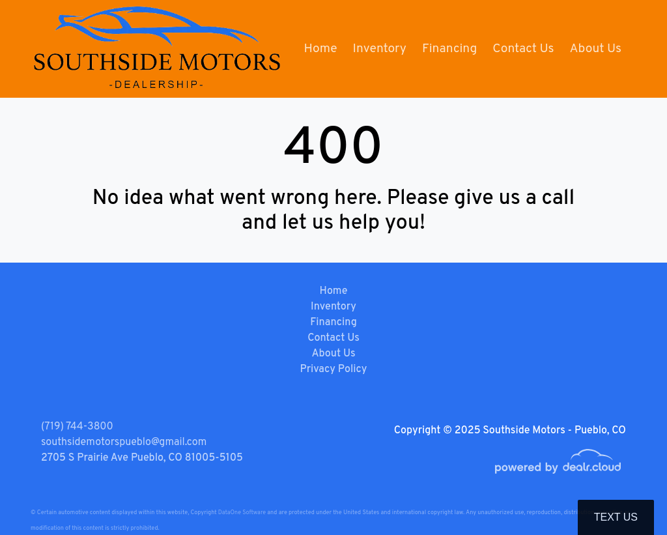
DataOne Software (242, 512)
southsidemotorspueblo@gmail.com (123, 442)
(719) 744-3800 (77, 426)
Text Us (616, 517)
